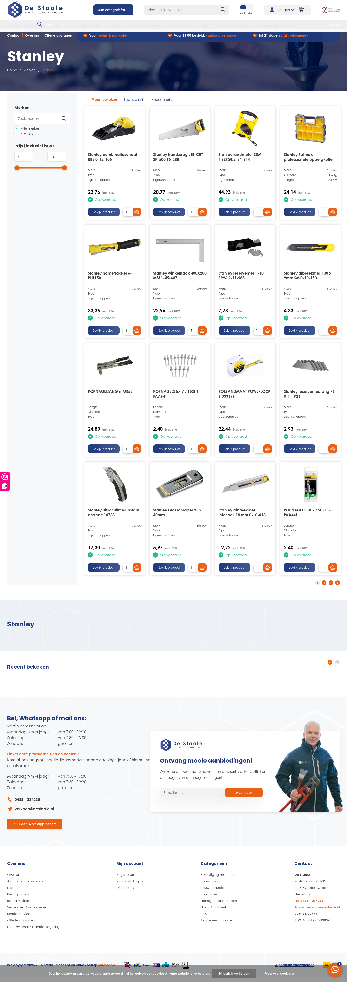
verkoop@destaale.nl (30, 812)
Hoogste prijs (161, 103)
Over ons (32, 39)
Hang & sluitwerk (183, 26)
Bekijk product (104, 216)
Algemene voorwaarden (27, 886)
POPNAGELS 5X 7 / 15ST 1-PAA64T (176, 398)
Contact (13, 39)
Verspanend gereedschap (275, 26)
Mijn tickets (126, 892)
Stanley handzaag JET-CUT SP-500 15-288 (178, 161)
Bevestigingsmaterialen (25, 26)
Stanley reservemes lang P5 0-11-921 (309, 398)
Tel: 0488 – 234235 (308, 905)
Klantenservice (19, 918)
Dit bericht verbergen (234, 973)
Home (12, 74)
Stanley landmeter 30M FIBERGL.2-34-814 (240, 161)
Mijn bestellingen (130, 886)
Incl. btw (242, 13)
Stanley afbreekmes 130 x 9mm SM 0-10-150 (307, 279)
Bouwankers (59, 26)
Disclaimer (15, 892)
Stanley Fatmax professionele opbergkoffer (309, 161)
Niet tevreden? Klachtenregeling (34, 931)
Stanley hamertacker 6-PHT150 (110, 279)
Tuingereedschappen (231, 26)
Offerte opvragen (58, 39)
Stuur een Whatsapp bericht (35, 828)
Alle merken (27, 132)
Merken (29, 74)
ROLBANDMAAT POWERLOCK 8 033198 (245, 398)
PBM (205, 26)
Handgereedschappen (146, 26)
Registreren (126, 879)
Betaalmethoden (21, 905)
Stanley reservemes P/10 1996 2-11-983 (241, 279)
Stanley (23, 137)
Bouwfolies (113, 26)
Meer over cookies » (279, 973)
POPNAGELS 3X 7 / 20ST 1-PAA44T (307, 516)
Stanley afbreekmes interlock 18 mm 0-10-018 (242, 516)
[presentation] (330, 666)
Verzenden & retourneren (28, 912)
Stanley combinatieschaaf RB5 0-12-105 (112, 161)
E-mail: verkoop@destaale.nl (317, 912)
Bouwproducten (87, 26)
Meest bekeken (104, 103)
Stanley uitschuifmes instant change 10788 (113, 516)
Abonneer (244, 797)
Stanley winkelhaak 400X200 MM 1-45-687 (180, 279)
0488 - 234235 (23, 803)
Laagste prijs (134, 103)
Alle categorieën (113, 10)
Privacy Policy (18, 899)
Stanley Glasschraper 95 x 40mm (177, 516)
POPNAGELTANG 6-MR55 (110, 395)
